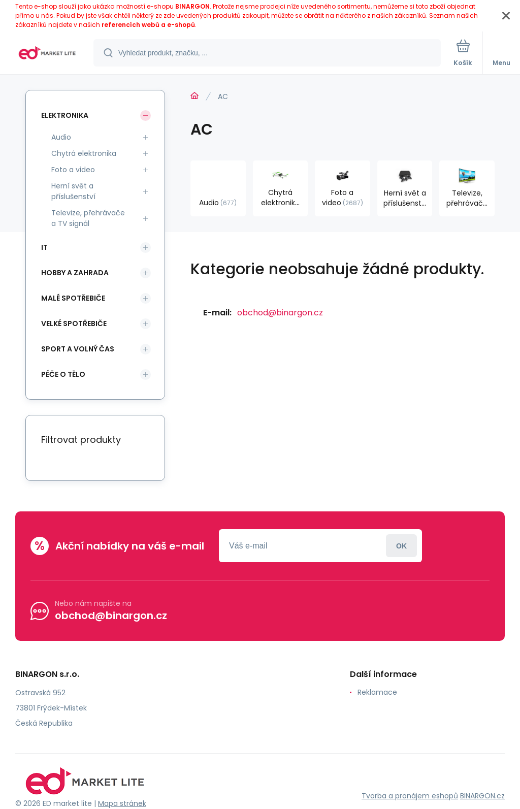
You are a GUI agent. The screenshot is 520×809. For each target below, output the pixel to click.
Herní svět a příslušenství (73, 191)
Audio (61, 137)
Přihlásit (401, 545)
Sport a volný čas (77, 349)
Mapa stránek (122, 803)
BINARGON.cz (482, 796)
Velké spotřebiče (74, 323)
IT (44, 247)
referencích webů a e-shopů (148, 24)
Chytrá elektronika (83, 153)
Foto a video (73, 170)
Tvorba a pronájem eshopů (410, 796)
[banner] (47, 53)
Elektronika (64, 115)
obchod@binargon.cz (280, 312)
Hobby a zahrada (75, 273)
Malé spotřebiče (73, 298)
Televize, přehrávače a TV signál (88, 218)
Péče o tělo (63, 374)
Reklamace (377, 692)
